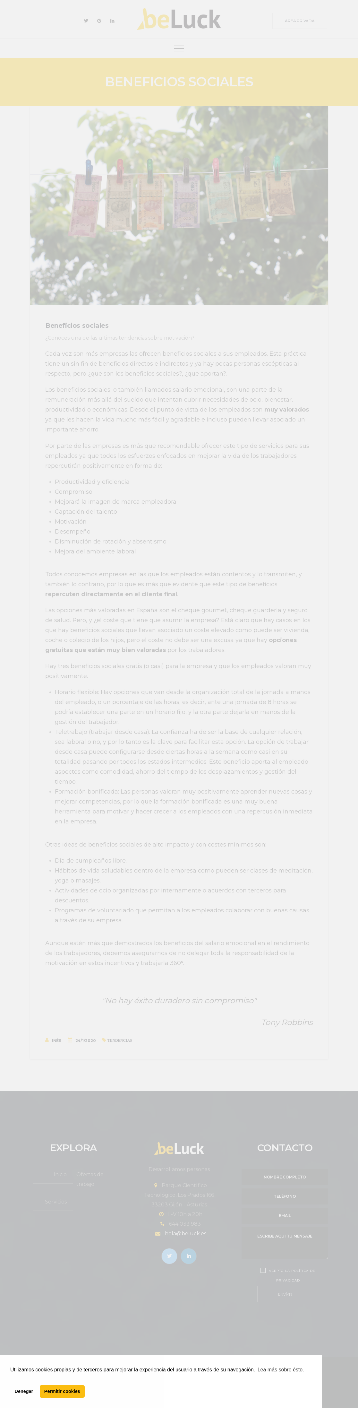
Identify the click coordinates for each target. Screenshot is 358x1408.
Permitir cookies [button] (62, 1391)
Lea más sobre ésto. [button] (281, 1369)
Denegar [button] (24, 1391)
